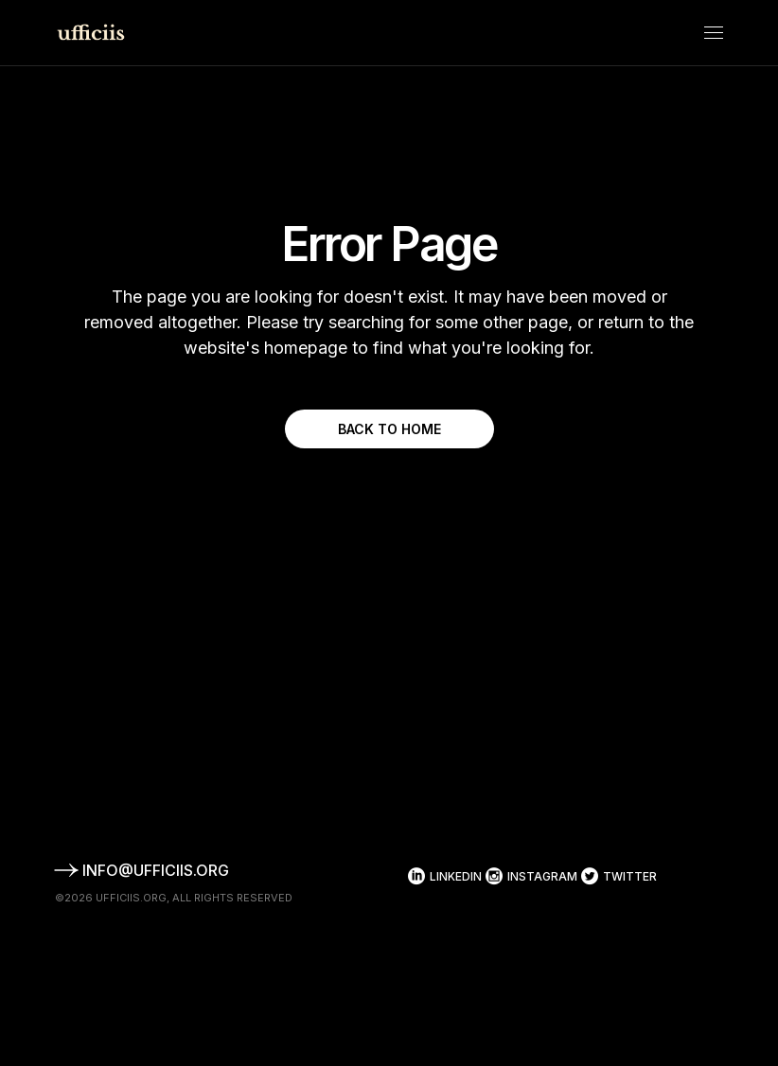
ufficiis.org (131, 897)
